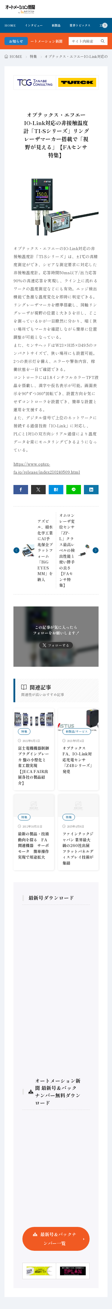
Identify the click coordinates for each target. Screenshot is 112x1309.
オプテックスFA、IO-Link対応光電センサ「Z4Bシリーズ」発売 (78, 759)
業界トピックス (80, 25)
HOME (10, 25)
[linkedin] (91, 489)
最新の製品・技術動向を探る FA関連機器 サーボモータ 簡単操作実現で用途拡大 (33, 845)
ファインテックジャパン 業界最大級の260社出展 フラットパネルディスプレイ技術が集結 (77, 848)
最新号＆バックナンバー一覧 (58, 1238)
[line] (73, 489)
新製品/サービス (77, 731)
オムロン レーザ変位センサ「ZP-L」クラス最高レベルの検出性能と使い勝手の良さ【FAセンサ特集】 (67, 550)
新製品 (56, 25)
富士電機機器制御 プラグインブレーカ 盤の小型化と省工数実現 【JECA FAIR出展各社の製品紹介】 (33, 765)
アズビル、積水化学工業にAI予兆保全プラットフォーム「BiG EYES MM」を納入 (45, 550)
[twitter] (38, 489)
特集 (33, 56)
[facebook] (20, 489)
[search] (103, 41)
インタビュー (34, 25)
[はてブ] (56, 489)
